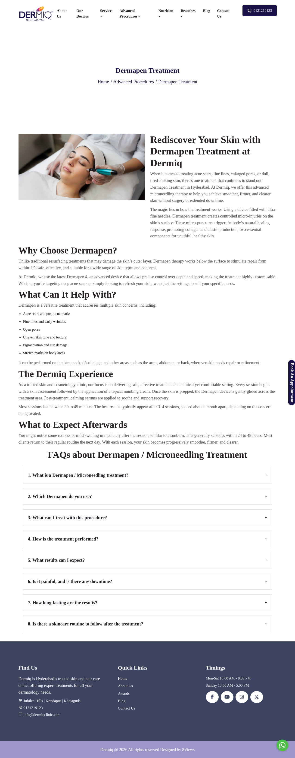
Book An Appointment (292, 382)
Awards (123, 693)
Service (106, 13)
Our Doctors (82, 13)
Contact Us (223, 13)
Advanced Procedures (130, 13)
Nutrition (165, 13)
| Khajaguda (69, 701)
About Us (62, 13)
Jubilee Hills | (34, 701)
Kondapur (52, 701)
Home (103, 81)
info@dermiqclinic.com (41, 714)
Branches (188, 13)
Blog (206, 11)
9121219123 (259, 10)
